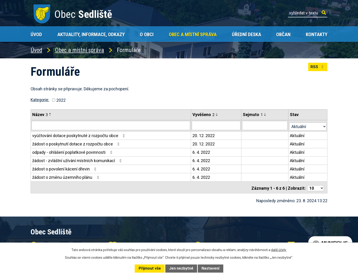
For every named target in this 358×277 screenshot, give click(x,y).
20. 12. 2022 (204, 134)
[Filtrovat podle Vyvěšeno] (216, 125)
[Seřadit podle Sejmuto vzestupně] (265, 113)
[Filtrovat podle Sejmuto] (265, 125)
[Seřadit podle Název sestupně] (50, 115)
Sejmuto (253, 114)
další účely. (279, 250)
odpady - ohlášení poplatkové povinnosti (73, 151)
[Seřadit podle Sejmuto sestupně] (265, 115)
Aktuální (297, 134)
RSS (317, 68)
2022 (61, 100)
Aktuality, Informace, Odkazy (91, 34)
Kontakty (316, 34)
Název (40, 114)
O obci (146, 34)
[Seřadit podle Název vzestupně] (50, 113)
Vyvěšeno (204, 114)
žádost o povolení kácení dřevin (65, 168)
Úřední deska (246, 34)
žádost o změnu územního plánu (66, 176)
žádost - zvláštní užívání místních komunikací (77, 159)
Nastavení (210, 268)
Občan (283, 34)
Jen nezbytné (181, 268)
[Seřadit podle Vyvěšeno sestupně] (217, 115)
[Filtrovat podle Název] (111, 125)
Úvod (36, 34)
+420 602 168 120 (140, 241)
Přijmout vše (150, 268)
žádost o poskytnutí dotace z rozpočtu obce (76, 143)
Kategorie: (40, 99)
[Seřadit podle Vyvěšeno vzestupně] (217, 113)
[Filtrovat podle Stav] (307, 125)
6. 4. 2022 (201, 151)
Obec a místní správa (193, 34)
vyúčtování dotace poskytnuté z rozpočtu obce (79, 134)
